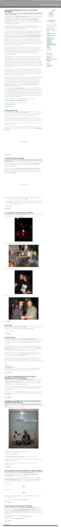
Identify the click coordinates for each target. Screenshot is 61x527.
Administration (49, 65)
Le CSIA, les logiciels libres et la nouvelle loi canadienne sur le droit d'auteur (20, 377)
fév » (53, 29)
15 (50, 25)
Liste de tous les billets (51, 35)
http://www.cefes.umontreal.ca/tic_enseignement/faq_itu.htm (15, 100)
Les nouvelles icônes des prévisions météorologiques (24, 471)
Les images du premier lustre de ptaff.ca (19, 213)
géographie (40, 159)
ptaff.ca (25, 214)
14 (48, 25)
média (25, 326)
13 (47, 25)
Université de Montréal (12, 14)
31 (52, 28)
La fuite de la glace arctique (14, 158)
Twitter (49, 61)
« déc (48, 29)
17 (52, 25)
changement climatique (29, 159)
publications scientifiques (9, 161)
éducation (25, 13)
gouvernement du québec (51, 44)
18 (54, 25)
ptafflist (10, 206)
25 (54, 26)
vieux (35, 338)
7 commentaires (8, 466)
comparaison (49, 39)
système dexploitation (38, 13)
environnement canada (25, 472)
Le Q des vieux (10, 337)
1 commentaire (8, 154)
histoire (29, 338)
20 (47, 26)
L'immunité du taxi (11, 110)
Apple (22, 13)
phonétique (24, 342)
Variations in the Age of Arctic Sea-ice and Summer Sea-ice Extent (27, 168)
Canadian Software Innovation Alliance (12, 381)
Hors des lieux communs (50, 5)
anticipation (23, 159)
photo (22, 214)
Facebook (50, 60)
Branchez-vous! (35, 19)
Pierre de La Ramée (8, 367)
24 (52, 26)
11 (54, 24)
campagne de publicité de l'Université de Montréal (16, 456)
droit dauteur (24, 379)
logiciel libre (29, 13)
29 (50, 28)
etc (10, 20)
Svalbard (26, 198)
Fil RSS (49, 57)
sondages (33, 13)
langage (32, 338)
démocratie (49, 41)
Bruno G (30, 19)
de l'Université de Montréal (22, 16)
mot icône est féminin (24, 499)
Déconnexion (49, 66)
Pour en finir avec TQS (30, 328)
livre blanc (16, 386)
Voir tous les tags (49, 49)
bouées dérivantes (13, 172)
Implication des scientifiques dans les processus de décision (25, 509)
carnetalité (23, 507)
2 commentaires (8, 208)
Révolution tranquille (25, 354)
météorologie (31, 472)
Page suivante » (7, 524)
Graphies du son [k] (36, 368)
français (26, 338)
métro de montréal (31, 403)
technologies (7, 14)
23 (51, 26)
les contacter (8, 393)
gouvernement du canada (51, 43)
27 (47, 28)
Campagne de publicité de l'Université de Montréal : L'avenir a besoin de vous (23, 401)
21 (48, 26)
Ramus (34, 357)
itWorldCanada (7, 20)
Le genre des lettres (8, 365)
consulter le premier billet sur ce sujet (18, 518)
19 (55, 25)
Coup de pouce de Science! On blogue (18, 506)
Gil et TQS (8, 325)
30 (51, 28)
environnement (49, 42)
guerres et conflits (24, 403)
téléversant (8, 58)
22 (50, 26)
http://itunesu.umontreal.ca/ (9, 104)
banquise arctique (36, 163)
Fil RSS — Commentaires (52, 58)
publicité (31, 379)
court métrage (36, 159)
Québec (48, 46)
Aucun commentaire (8, 106)
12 (55, 24)
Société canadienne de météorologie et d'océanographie (19, 510)
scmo (34, 507)
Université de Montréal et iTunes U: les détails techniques (21, 11)
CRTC (23, 326)
